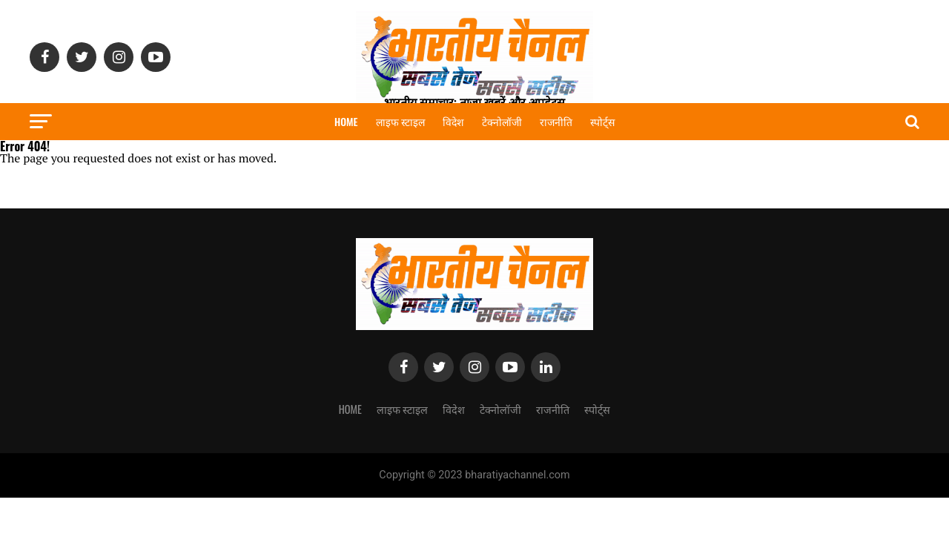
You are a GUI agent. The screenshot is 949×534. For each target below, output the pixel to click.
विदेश (453, 121)
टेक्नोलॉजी (502, 121)
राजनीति (556, 121)
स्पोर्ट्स (602, 121)
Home (346, 121)
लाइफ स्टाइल (400, 121)
